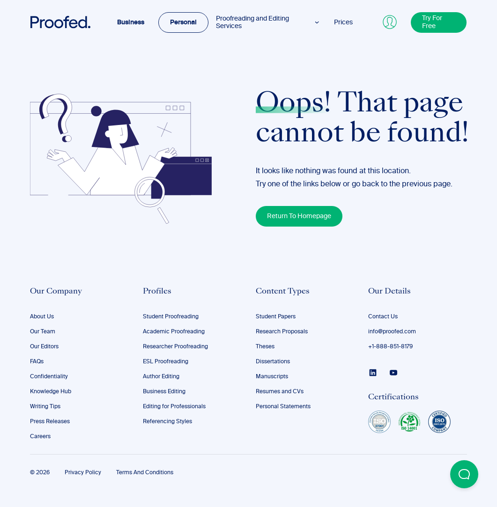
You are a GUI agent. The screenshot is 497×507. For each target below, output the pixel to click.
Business (130, 22)
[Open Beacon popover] (464, 474)
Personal (183, 22)
